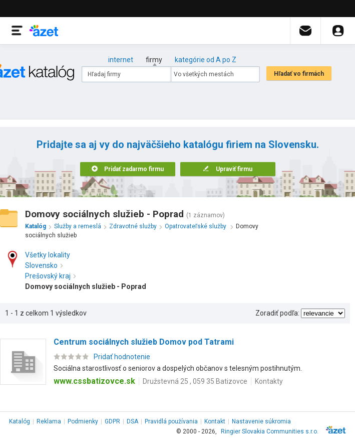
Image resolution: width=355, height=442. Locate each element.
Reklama (49, 421)
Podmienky (83, 421)
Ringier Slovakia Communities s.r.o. (269, 431)
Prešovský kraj (50, 276)
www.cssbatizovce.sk (94, 381)
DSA (132, 421)
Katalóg (19, 421)
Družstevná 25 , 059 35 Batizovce (195, 381)
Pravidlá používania (171, 421)
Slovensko (44, 265)
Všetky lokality (47, 255)
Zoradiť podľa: (277, 313)
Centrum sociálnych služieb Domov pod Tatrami (144, 342)
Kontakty (269, 381)
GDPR (112, 421)
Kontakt (214, 421)
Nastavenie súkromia (261, 421)
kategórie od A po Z (205, 60)
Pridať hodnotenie (122, 357)
